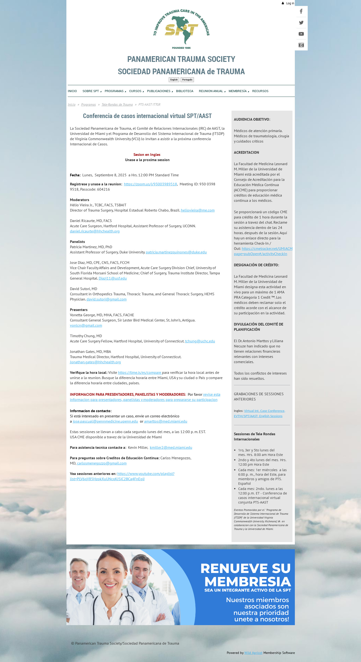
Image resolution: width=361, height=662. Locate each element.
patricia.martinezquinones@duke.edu (176, 252)
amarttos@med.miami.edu (165, 421)
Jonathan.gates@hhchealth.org (95, 362)
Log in (290, 3)
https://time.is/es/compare (140, 372)
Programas (88, 104)
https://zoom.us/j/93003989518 (150, 184)
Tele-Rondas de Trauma (117, 104)
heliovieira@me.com (198, 210)
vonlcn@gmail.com (86, 325)
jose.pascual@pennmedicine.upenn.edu (105, 421)
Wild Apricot (253, 653)
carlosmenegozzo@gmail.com (102, 463)
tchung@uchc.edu (200, 341)
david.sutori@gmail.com (107, 299)
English (174, 79)
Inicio (71, 104)
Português (187, 79)
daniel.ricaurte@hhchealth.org (95, 231)
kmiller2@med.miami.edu (171, 447)
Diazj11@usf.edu (113, 278)
